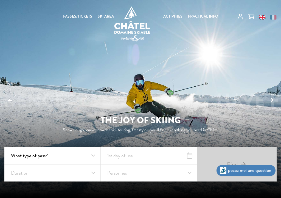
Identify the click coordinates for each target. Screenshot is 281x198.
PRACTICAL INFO (203, 16)
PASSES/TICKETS (77, 16)
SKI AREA (106, 16)
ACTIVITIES (172, 16)
